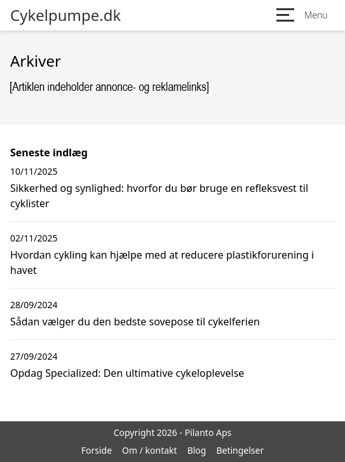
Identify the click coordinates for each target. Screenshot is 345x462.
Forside (96, 450)
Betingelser (240, 450)
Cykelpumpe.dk (65, 15)
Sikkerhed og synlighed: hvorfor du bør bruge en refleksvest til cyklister (159, 195)
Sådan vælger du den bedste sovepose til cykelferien (135, 322)
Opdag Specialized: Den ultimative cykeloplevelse (127, 373)
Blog (196, 450)
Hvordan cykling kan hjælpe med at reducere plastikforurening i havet (162, 262)
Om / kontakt (149, 450)
